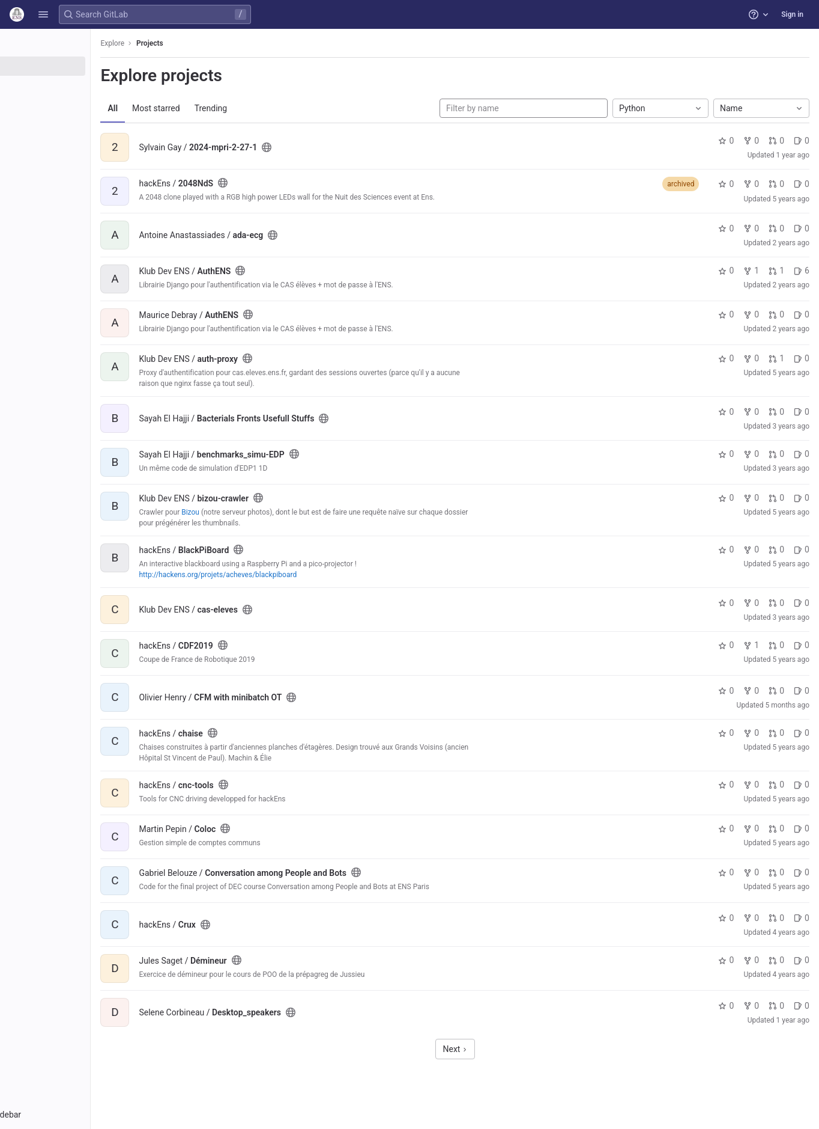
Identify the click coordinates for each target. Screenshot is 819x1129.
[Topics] (76, 105)
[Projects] (76, 66)
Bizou (253, 512)
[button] (43, 14)
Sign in (792, 14)
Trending (273, 108)
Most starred (219, 108)
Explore (175, 43)
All (176, 108)
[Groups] (76, 86)
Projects (212, 43)
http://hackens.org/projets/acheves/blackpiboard (281, 575)
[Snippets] (76, 125)
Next (486, 1049)
